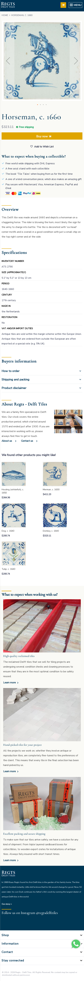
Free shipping (26, 127)
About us (7, 441)
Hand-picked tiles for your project (22, 745)
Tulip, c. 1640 (8, 569)
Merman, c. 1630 (51, 489)
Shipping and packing (15, 379)
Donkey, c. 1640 (51, 530)
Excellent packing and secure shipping (24, 833)
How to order (10, 371)
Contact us (27, 441)
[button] (8, 61)
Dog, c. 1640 (8, 530)
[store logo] (8, 5)
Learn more (9, 682)
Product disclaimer (14, 388)
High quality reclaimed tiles (18, 656)
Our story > (7, 904)
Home (5, 15)
